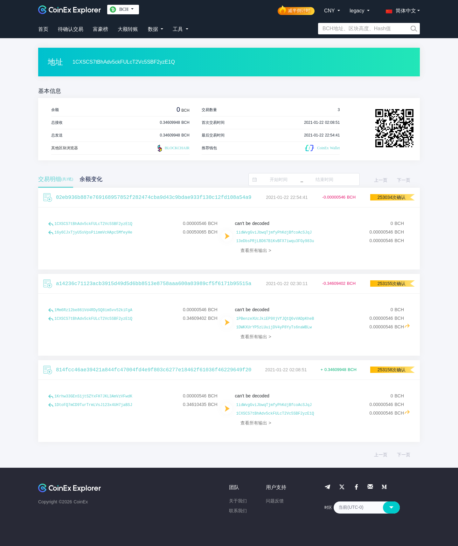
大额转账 (128, 29)
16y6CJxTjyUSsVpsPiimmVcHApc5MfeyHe (93, 232)
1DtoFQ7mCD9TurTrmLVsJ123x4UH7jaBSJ (93, 405)
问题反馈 (275, 500)
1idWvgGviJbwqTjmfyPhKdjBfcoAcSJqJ (274, 232)
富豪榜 (100, 29)
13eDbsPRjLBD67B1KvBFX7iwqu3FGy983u (275, 241)
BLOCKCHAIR (173, 148)
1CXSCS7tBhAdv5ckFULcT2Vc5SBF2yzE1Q (93, 224)
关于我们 (238, 500)
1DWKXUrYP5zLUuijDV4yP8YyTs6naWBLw (274, 327)
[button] (399, 9)
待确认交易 (70, 29)
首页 (43, 29)
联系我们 (238, 510)
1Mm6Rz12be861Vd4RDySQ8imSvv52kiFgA (93, 310)
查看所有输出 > (255, 250)
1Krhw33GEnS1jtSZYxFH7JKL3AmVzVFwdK (93, 396)
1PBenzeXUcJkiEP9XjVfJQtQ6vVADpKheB (275, 319)
